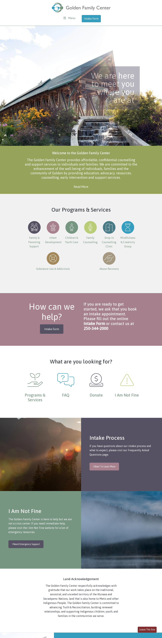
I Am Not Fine (127, 395)
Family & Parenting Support (34, 234)
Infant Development (53, 232)
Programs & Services (35, 397)
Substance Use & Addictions (53, 261)
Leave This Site (147, 629)
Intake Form (91, 18)
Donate (96, 395)
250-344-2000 (96, 328)
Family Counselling (90, 232)
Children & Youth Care (71, 232)
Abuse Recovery (109, 261)
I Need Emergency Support (26, 544)
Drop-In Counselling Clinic (109, 234)
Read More (81, 186)
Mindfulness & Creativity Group (127, 234)
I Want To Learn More (104, 466)
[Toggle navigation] (69, 18)
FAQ (65, 395)
